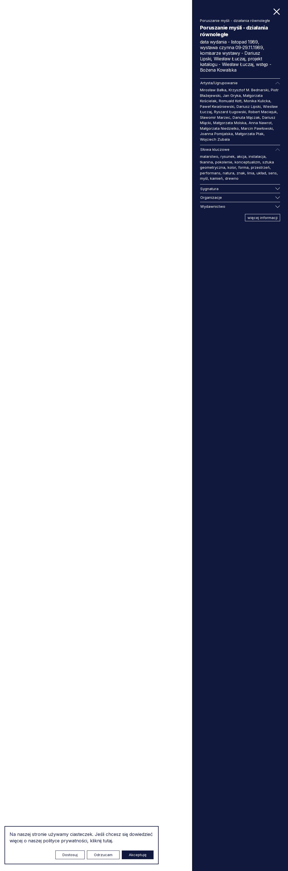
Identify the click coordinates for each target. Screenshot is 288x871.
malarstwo (209, 156)
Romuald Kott (230, 101)
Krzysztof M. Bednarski (249, 90)
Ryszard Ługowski (230, 112)
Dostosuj (70, 854)
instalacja (257, 156)
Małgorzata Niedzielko (219, 128)
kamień (216, 178)
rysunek (227, 156)
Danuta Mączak (246, 117)
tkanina (206, 162)
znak (241, 173)
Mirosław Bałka (213, 90)
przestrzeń (260, 167)
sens (272, 173)
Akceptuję (138, 854)
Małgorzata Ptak (249, 133)
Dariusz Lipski (249, 106)
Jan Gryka (232, 95)
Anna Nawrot (260, 122)
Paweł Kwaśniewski (217, 106)
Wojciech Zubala (215, 139)
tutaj (107, 840)
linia (250, 173)
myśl (204, 178)
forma (243, 167)
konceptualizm (247, 162)
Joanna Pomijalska (216, 133)
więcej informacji (263, 217)
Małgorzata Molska (229, 122)
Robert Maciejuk (262, 112)
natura (228, 173)
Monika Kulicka (257, 101)
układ (261, 173)
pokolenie (223, 162)
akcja (241, 156)
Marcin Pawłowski (257, 128)
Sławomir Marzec (215, 117)
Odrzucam (103, 854)
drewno (231, 178)
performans (210, 173)
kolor (232, 167)
